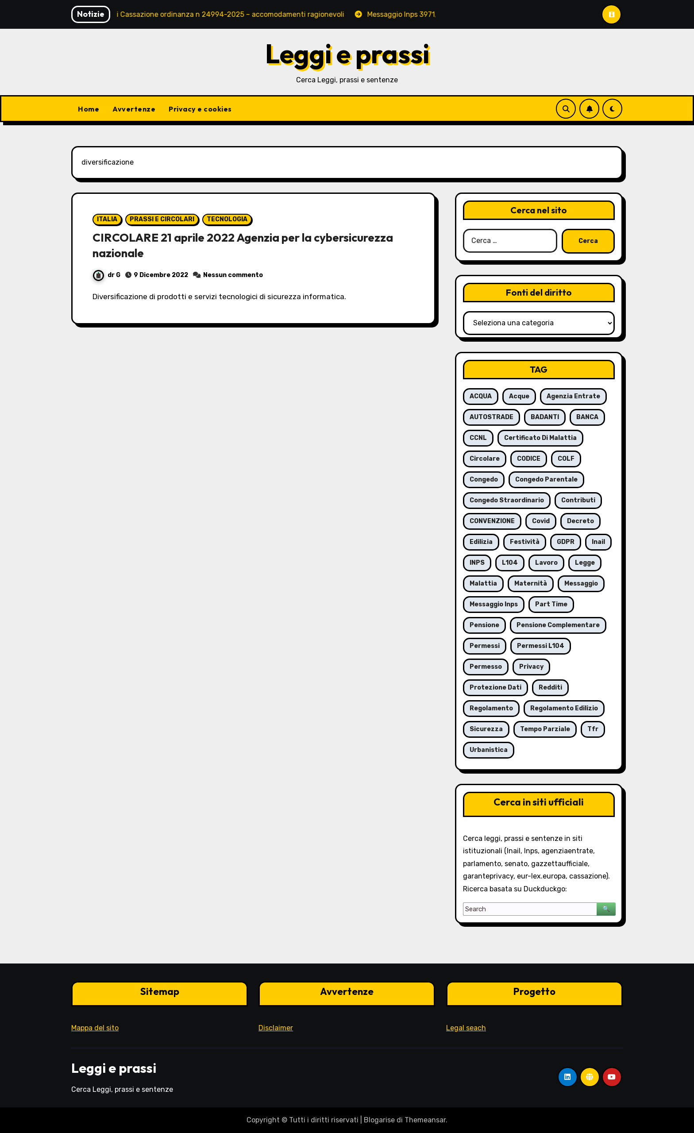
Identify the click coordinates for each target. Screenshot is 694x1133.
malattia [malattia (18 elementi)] (483, 583)
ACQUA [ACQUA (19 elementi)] (481, 396)
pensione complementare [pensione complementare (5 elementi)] (558, 625)
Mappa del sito (95, 1028)
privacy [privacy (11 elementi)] (531, 667)
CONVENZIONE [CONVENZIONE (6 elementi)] (492, 521)
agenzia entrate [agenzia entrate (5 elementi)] (573, 396)
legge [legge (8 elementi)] (585, 562)
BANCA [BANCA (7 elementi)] (587, 417)
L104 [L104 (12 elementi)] (510, 562)
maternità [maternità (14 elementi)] (530, 583)
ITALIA (107, 219)
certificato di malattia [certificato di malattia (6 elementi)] (540, 438)
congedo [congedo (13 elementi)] (484, 479)
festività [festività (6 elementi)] (525, 542)
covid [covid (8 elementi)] (541, 521)
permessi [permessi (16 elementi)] (485, 646)
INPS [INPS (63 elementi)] (477, 562)
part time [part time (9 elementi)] (551, 604)
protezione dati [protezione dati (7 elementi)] (495, 687)
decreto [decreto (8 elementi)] (580, 521)
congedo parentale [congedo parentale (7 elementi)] (546, 479)
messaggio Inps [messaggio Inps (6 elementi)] (494, 604)
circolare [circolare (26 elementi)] (485, 458)
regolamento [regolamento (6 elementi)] (491, 708)
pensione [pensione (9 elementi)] (484, 625)
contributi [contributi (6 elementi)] (578, 500)
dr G (106, 275)
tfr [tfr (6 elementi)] (592, 729)
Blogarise (379, 1120)
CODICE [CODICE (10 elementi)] (528, 458)
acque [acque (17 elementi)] (519, 396)
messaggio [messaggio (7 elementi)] (581, 583)
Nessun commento (233, 275)
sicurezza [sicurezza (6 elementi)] (486, 729)
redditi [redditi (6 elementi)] (550, 687)
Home (88, 108)
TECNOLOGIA (227, 219)
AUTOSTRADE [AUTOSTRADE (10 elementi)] (491, 417)
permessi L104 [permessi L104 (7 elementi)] (540, 646)
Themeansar (425, 1120)
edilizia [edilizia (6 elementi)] (481, 542)
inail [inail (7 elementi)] (598, 542)
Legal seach (466, 1028)
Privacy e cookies (200, 108)
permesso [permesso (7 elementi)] (486, 667)
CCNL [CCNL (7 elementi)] (478, 438)
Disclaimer (275, 1028)
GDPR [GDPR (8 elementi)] (565, 542)
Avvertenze (133, 108)
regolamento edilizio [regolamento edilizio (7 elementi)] (564, 708)
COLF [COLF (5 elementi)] (566, 458)
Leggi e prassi (347, 53)
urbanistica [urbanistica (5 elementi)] (489, 750)
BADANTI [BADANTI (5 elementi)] (545, 417)
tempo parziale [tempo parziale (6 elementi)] (545, 729)
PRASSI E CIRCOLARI (162, 219)
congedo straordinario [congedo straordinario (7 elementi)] (507, 500)
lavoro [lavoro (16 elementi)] (546, 562)
